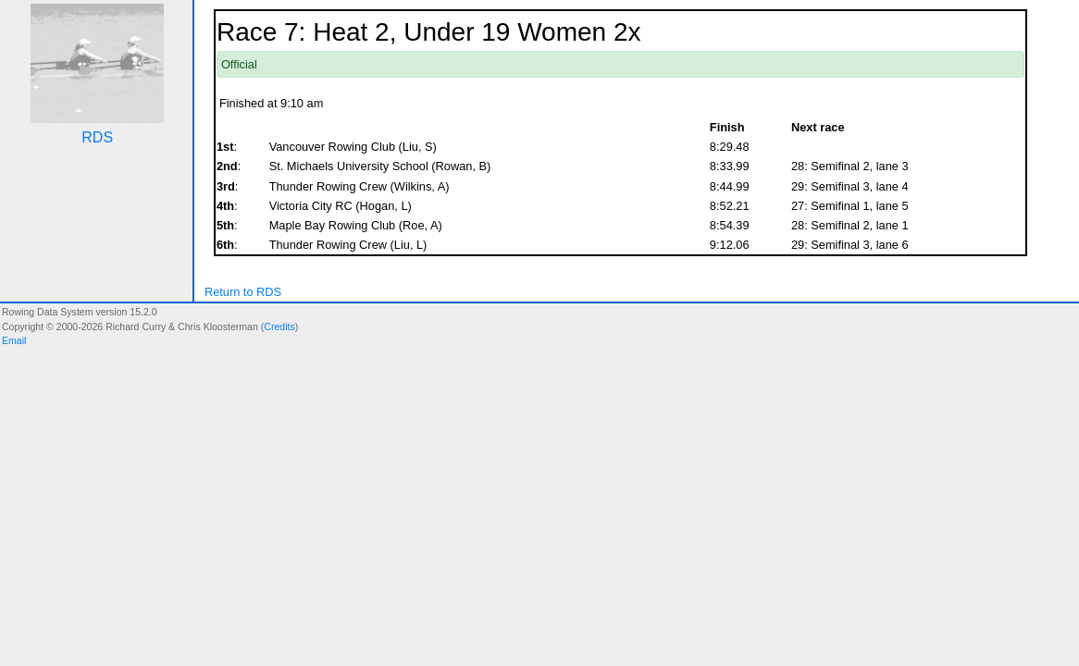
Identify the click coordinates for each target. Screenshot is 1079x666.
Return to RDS (243, 292)
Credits (279, 326)
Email (14, 340)
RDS (97, 137)
